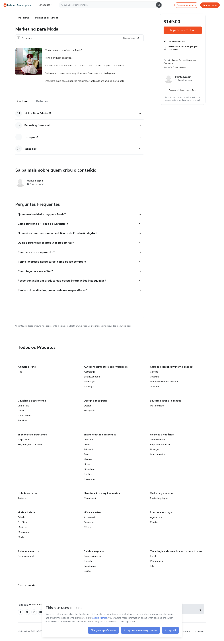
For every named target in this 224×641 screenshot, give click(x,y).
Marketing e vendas (161, 493)
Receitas (22, 420)
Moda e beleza (26, 512)
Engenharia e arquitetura (32, 434)
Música (87, 527)
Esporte (88, 561)
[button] (76, 113)
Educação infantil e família (165, 400)
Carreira (154, 371)
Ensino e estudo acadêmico (100, 434)
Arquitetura (24, 439)
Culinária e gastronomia (32, 400)
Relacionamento (26, 556)
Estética (22, 522)
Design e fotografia (95, 400)
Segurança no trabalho (30, 444)
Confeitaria (23, 405)
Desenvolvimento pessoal (164, 381)
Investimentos (158, 454)
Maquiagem (24, 532)
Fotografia (89, 410)
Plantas (154, 522)
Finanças (154, 449)
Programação (157, 561)
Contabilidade (157, 439)
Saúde (87, 571)
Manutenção (90, 498)
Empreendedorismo (160, 444)
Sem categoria (26, 585)
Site (152, 566)
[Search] (159, 5)
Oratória (154, 386)
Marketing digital (159, 498)
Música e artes (92, 512)
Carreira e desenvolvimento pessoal (171, 367)
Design (87, 405)
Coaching (154, 376)
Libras (87, 464)
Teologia (89, 386)
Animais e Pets (27, 367)
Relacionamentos (28, 551)
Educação (89, 449)
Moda (21, 537)
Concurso (89, 439)
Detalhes (42, 101)
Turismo (22, 498)
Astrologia (89, 371)
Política (88, 474)
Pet (20, 371)
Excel (153, 556)
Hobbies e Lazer (27, 493)
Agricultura (156, 517)
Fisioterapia (90, 566)
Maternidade (157, 405)
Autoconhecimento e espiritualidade (106, 367)
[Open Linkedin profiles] (34, 612)
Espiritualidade (92, 376)
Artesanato (90, 517)
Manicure (22, 527)
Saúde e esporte (94, 551)
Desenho (89, 522)
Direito (87, 444)
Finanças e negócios (162, 434)
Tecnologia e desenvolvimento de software (176, 551)
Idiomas (88, 459)
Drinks (21, 410)
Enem (87, 454)
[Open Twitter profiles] (27, 612)
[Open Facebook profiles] (20, 612)
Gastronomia (24, 415)
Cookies (199, 631)
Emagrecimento (92, 556)
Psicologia (89, 479)
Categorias (46, 5)
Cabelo (21, 517)
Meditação (89, 381)
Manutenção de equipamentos (102, 493)
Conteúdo (23, 101)
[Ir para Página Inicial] (19, 4)
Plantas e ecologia (161, 512)
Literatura (89, 469)
